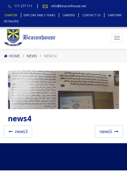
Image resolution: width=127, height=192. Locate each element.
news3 (21, 131)
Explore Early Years (39, 15)
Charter (10, 15)
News (32, 55)
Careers (69, 15)
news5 (105, 131)
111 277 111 (23, 6)
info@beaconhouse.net (68, 6)
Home (14, 55)
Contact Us (91, 15)
